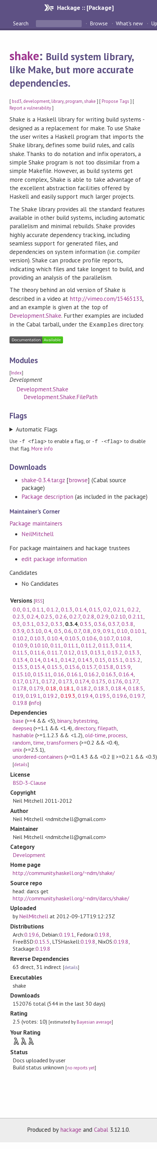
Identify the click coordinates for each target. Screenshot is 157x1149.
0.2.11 (135, 615)
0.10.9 (20, 644)
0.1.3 (67, 608)
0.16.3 (108, 673)
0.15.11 (42, 673)
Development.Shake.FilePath (61, 396)
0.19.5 (102, 694)
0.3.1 (28, 622)
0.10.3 (37, 637)
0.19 (18, 694)
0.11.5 (20, 651)
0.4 (47, 629)
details (20, 763)
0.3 (16, 622)
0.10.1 (137, 629)
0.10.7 (106, 637)
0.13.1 (97, 651)
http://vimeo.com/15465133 (106, 299)
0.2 (107, 608)
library (57, 101)
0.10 (122, 629)
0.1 (26, 608)
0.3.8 (127, 622)
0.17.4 (82, 680)
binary (64, 719)
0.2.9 (102, 615)
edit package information (54, 558)
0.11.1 (71, 644)
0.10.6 (89, 637)
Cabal (101, 1128)
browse (78, 479)
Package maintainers (36, 522)
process (117, 734)
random (22, 741)
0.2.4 (32, 615)
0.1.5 (95, 608)
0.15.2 (132, 658)
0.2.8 (88, 615)
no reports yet (81, 1067)
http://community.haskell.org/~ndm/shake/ (64, 871)
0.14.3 (85, 658)
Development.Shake (35, 315)
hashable (23, 734)
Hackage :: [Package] (85, 8)
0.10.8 (123, 637)
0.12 (69, 651)
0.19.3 (68, 694)
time (38, 741)
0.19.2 (50, 694)
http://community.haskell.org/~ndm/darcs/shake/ (71, 897)
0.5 (58, 629)
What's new (129, 23)
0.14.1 (50, 658)
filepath (107, 727)
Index (16, 372)
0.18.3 (101, 687)
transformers (62, 741)
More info (42, 447)
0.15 (100, 658)
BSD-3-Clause (29, 781)
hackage (70, 1128)
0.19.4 (85, 694)
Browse (99, 23)
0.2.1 (119, 608)
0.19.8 (20, 701)
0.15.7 (89, 665)
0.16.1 (74, 673)
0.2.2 (133, 608)
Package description (47, 495)
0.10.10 (39, 644)
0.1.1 (38, 608)
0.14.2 (68, 658)
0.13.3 (132, 651)
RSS (39, 600)
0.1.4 (81, 608)
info (35, 701)
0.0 (16, 608)
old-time (95, 734)
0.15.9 (123, 665)
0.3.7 (113, 622)
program (73, 101)
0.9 (96, 629)
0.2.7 (74, 615)
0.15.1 (115, 658)
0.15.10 (22, 673)
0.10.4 (54, 637)
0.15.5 (54, 665)
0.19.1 (33, 694)
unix (17, 748)
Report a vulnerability (30, 108)
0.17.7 (131, 680)
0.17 (18, 680)
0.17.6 (115, 680)
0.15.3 (20, 665)
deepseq (22, 727)
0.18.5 (135, 687)
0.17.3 (65, 680)
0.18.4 (118, 687)
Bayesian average (94, 1021)
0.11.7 (54, 651)
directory (85, 727)
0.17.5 (99, 680)
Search (21, 23)
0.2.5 (46, 615)
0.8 (86, 629)
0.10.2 (20, 637)
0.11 (55, 644)
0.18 (51, 687)
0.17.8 (20, 687)
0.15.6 (72, 665)
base (18, 719)
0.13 (82, 651)
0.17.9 (36, 687)
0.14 (35, 658)
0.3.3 (56, 622)
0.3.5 (86, 622)
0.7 (77, 629)
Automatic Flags (36, 429)
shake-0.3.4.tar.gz (43, 479)
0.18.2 (83, 687)
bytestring (86, 719)
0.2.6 (61, 615)
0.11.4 (122, 644)
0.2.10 (118, 615)
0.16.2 (91, 673)
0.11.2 (88, 644)
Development (29, 853)
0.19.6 (119, 694)
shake (24, 55)
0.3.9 (18, 629)
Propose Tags (115, 101)
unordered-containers (38, 755)
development (36, 101)
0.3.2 (42, 622)
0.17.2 (49, 680)
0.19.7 (137, 694)
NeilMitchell (37, 533)
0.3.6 (100, 622)
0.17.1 (32, 680)
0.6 (67, 629)
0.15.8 (106, 665)
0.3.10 (34, 629)
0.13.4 (20, 658)
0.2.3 (18, 615)
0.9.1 (108, 629)
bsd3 (16, 101)
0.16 (59, 673)
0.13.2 (114, 651)
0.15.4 (37, 665)
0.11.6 (37, 651)
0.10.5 (72, 637)
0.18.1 (66, 687)
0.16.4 (126, 673)
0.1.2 (52, 608)
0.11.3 (105, 644)
